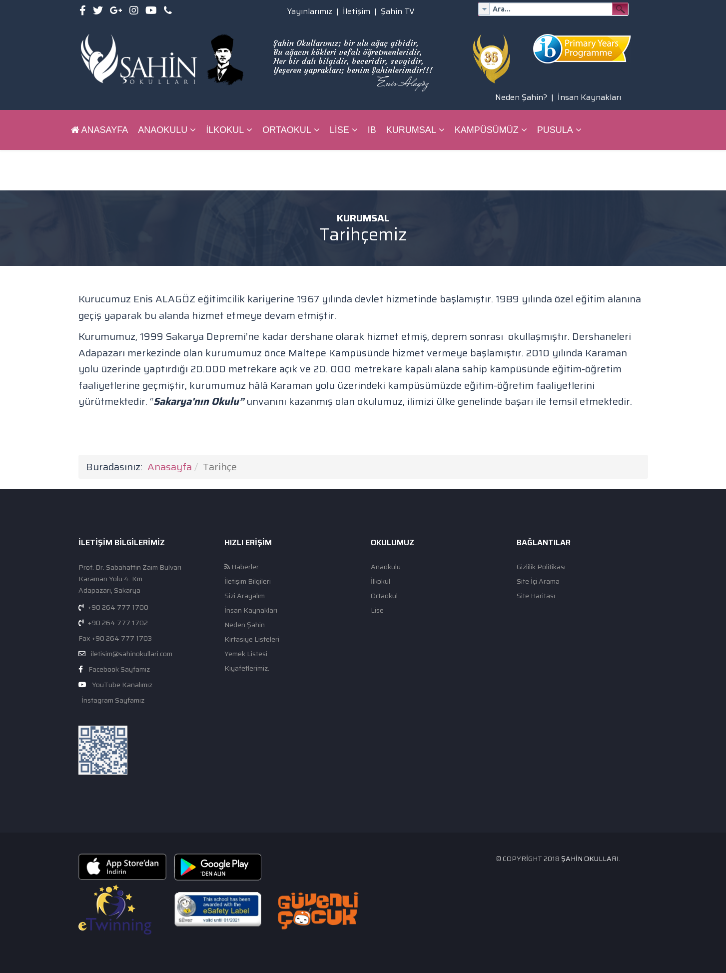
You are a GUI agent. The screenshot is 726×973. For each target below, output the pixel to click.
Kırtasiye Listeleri (251, 639)
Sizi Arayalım (244, 596)
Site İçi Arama (538, 581)
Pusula (555, 130)
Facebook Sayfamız (119, 669)
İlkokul (225, 130)
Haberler (241, 567)
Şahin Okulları (590, 858)
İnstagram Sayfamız (112, 700)
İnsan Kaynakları (589, 97)
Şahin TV (398, 11)
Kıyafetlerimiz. (246, 668)
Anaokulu (162, 130)
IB (372, 130)
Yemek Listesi (245, 654)
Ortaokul (286, 130)
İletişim (356, 11)
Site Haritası (536, 596)
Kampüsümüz (487, 130)
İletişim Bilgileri (247, 581)
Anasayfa (99, 130)
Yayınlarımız (309, 11)
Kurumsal (411, 130)
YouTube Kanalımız (122, 684)
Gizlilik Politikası (541, 567)
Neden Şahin (244, 625)
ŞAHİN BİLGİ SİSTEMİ (116, 170)
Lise (339, 130)
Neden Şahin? (521, 97)
